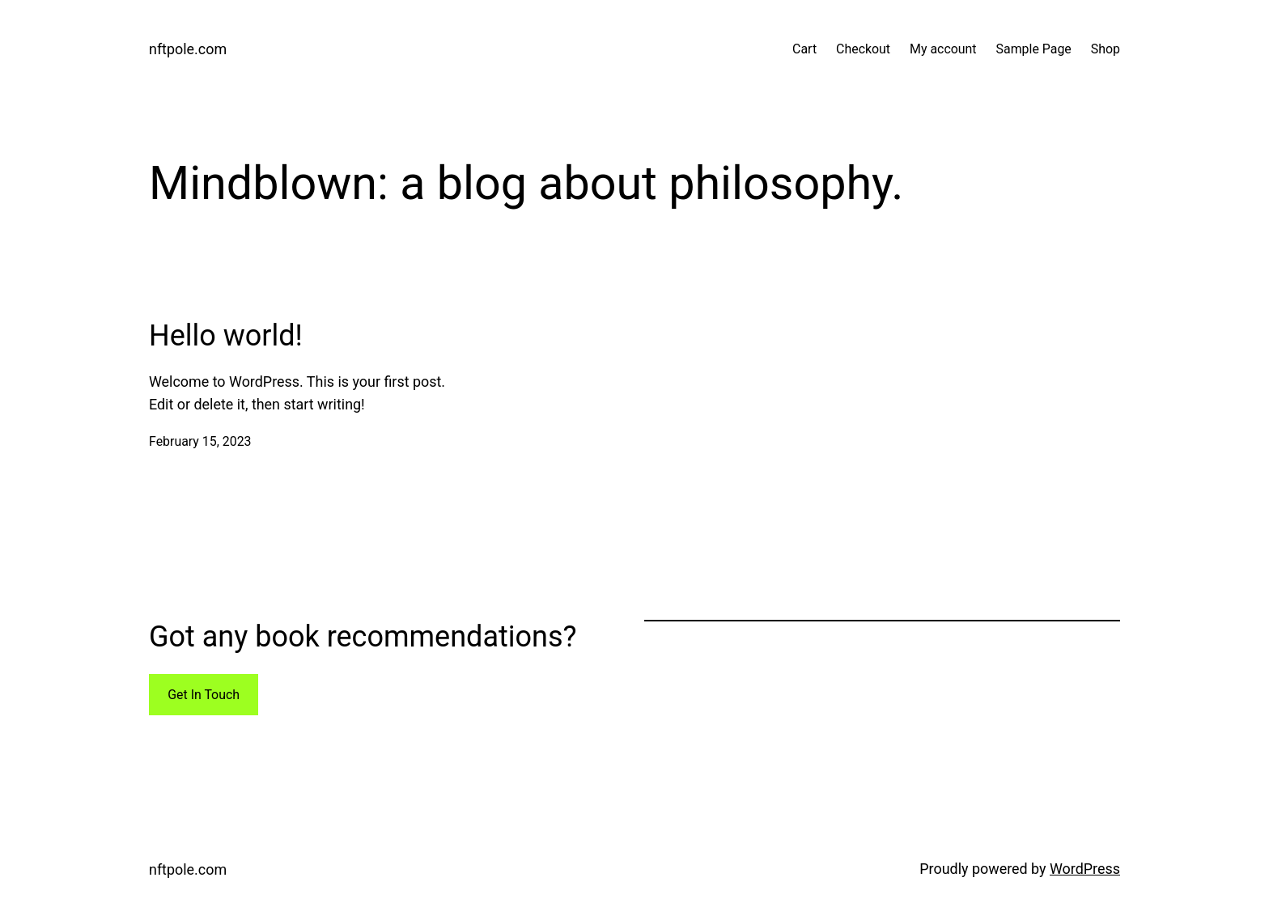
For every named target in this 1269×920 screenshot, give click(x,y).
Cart (804, 49)
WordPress (1085, 868)
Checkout (863, 49)
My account (943, 49)
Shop (1105, 49)
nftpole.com (188, 48)
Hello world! (226, 336)
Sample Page (1034, 49)
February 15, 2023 (200, 441)
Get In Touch (204, 694)
